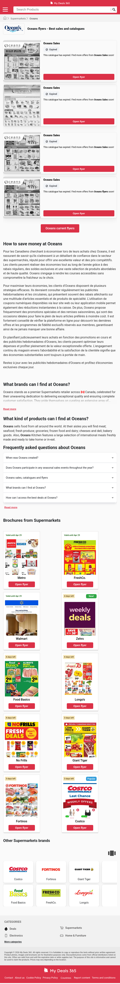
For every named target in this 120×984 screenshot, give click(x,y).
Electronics (13, 935)
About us (20, 977)
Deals (10, 928)
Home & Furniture (73, 935)
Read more (9, 409)
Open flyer (79, 77)
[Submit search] (114, 10)
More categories (13, 941)
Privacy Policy (50, 977)
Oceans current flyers (59, 228)
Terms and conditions (103, 977)
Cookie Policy (33, 977)
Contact (9, 977)
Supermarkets (18, 18)
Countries (66, 977)
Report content (82, 977)
